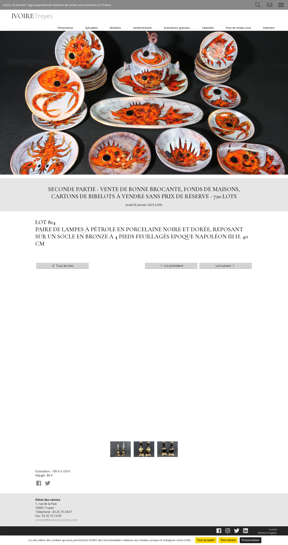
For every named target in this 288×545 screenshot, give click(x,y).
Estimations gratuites (177, 28)
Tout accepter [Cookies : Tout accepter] (206, 540)
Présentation (65, 28)
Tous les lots (62, 266)
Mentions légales (267, 532)
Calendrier (208, 28)
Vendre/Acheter (142, 28)
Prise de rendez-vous (238, 28)
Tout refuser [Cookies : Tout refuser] (228, 540)
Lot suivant (225, 266)
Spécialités (91, 28)
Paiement (269, 28)
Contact (273, 529)
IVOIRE (31, 16)
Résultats (115, 28)
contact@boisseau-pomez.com (56, 520)
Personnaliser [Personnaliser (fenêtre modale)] (251, 540)
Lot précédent (171, 266)
